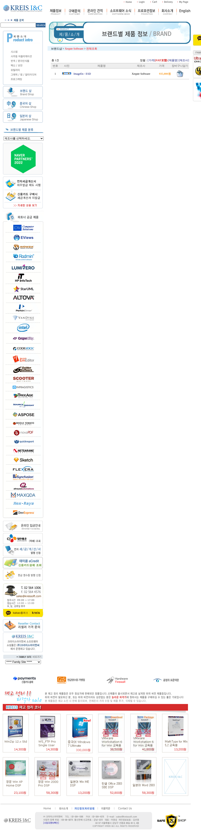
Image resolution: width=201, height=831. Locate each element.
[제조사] (184, 60)
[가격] (158, 60)
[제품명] (173, 60)
